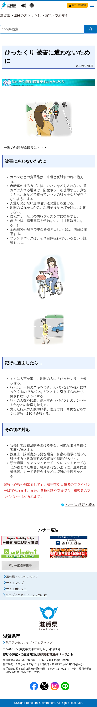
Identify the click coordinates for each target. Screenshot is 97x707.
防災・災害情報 (79, 5)
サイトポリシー (16, 588)
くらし (36, 15)
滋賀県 (5, 15)
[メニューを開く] (92, 5)
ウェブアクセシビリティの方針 (26, 595)
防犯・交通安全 (56, 15)
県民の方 (20, 15)
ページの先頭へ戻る (80, 505)
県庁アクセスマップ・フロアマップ (29, 642)
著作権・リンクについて (22, 576)
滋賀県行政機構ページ (52, 654)
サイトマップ (15, 582)
